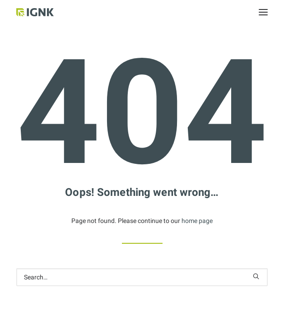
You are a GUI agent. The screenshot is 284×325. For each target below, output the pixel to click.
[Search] (142, 277)
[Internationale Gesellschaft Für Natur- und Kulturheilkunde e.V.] (47, 12)
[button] (263, 12)
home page (197, 220)
